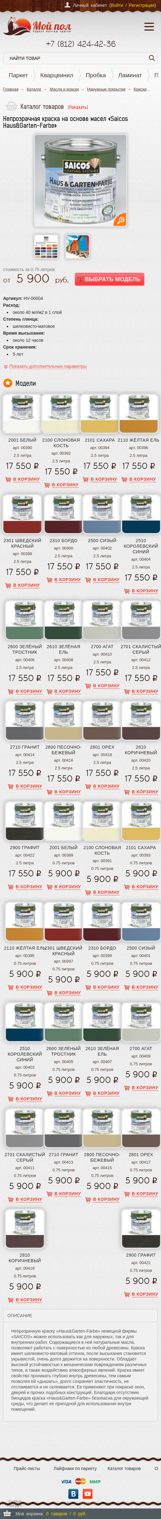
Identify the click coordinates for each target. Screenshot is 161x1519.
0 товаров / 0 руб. (66, 1513)
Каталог (34, 89)
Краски (140, 89)
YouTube (88, 1494)
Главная (10, 89)
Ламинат (130, 75)
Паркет (18, 75)
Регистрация (141, 5)
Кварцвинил (56, 75)
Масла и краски (64, 89)
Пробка (96, 75)
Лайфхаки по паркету (75, 1468)
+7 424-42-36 (81, 43)
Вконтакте (73, 1494)
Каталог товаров (124, 1468)
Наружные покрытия (106, 89)
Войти (117, 5)
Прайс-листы (27, 1468)
